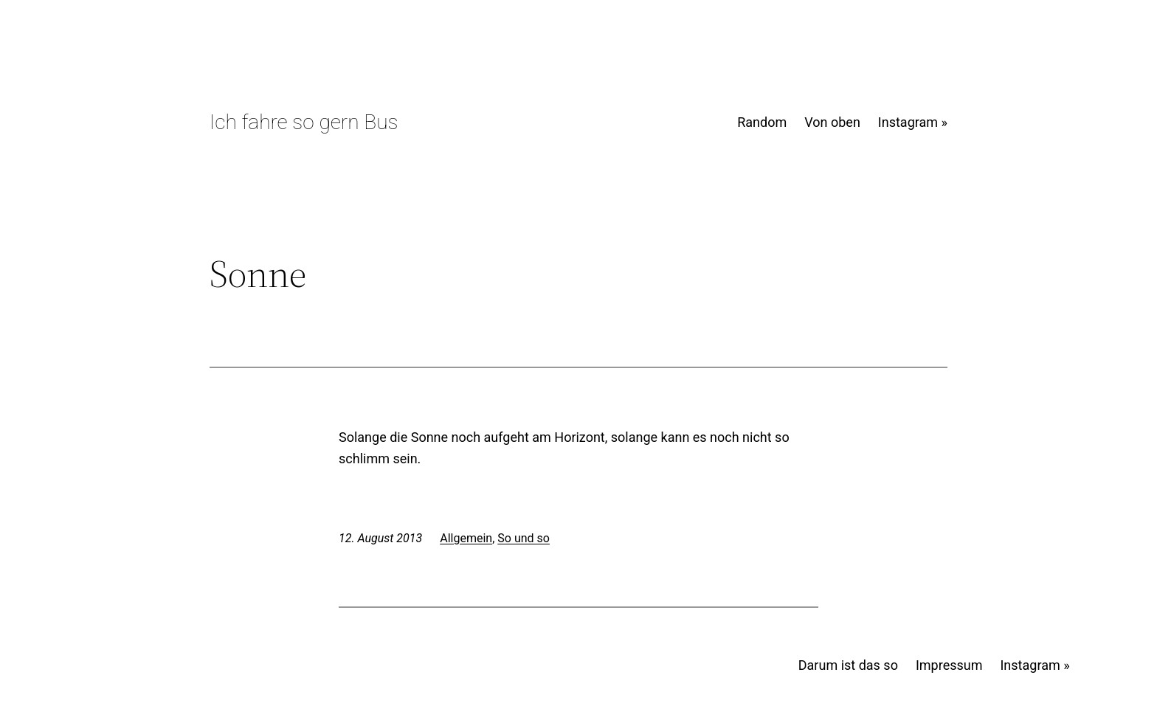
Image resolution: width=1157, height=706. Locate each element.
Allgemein (466, 538)
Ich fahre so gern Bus (304, 122)
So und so (523, 538)
